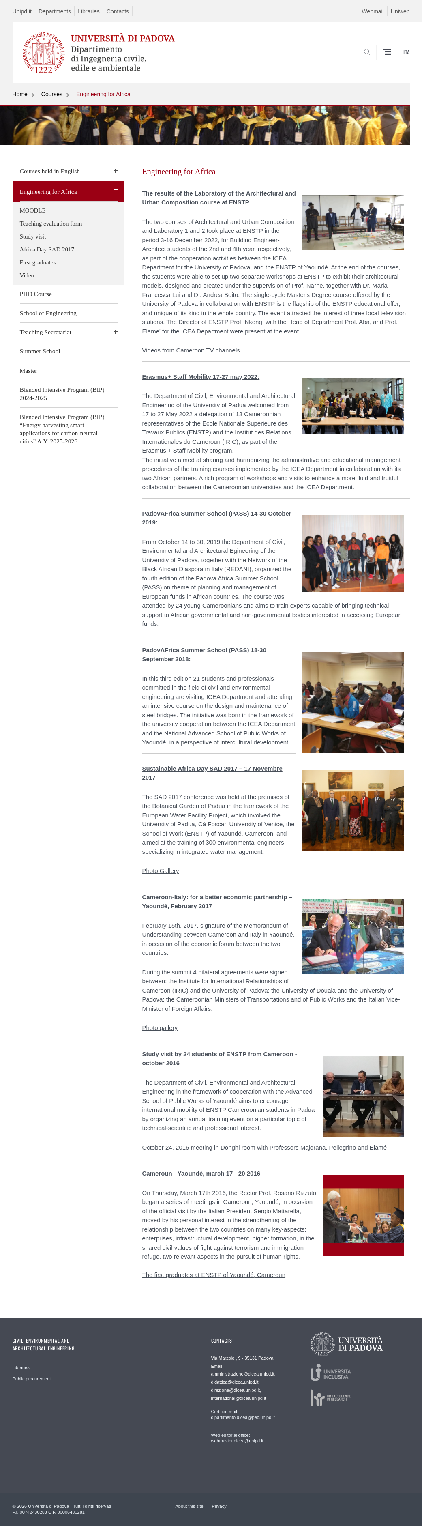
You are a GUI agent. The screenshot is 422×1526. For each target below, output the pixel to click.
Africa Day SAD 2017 (47, 249)
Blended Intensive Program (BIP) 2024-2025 (62, 393)
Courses (51, 94)
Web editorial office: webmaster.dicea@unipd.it (237, 1438)
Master (28, 370)
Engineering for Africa (103, 94)
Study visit (33, 236)
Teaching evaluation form (51, 223)
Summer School (40, 351)
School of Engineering (48, 312)
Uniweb (400, 11)
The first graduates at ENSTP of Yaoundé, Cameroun (214, 1274)
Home (20, 94)
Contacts (118, 11)
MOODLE (33, 210)
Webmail (373, 11)
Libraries (89, 11)
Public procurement (32, 1378)
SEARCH (376, 64)
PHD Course (36, 293)
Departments (55, 11)
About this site (190, 1506)
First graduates (38, 262)
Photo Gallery (160, 870)
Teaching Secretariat (45, 332)
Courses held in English (50, 171)
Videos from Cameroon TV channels (191, 350)
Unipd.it (22, 11)
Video (27, 275)
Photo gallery (160, 1027)
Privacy (219, 1506)
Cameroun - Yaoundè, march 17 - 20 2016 (201, 1173)
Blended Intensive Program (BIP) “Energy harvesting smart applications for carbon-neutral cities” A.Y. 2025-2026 (62, 429)
